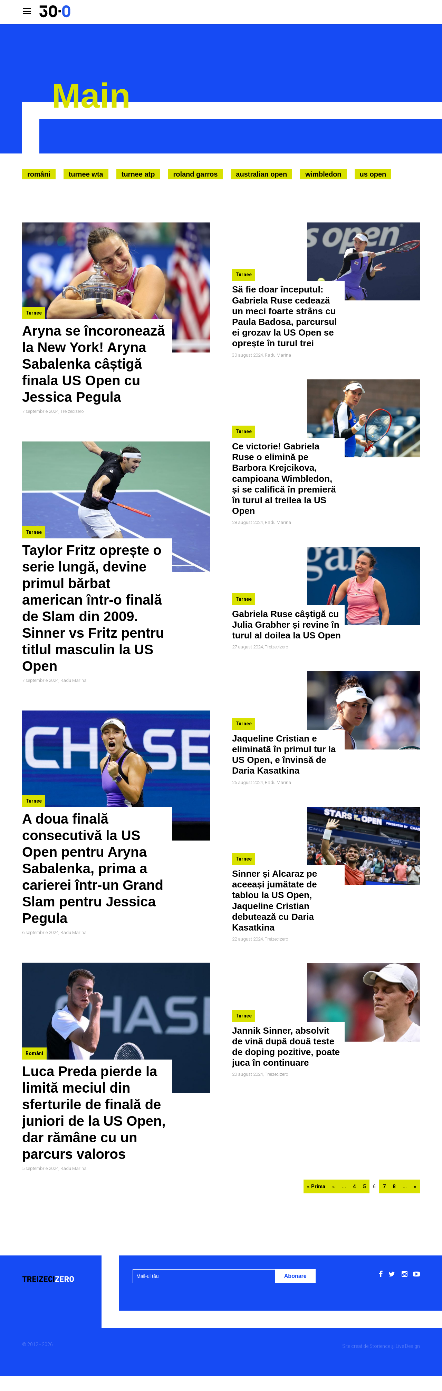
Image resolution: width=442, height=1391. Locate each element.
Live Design (408, 1346)
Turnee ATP (138, 174)
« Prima (316, 1186)
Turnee (34, 313)
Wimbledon (323, 174)
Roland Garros (195, 174)
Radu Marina (73, 680)
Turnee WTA (86, 174)
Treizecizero (72, 411)
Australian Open (261, 174)
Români (38, 174)
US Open (373, 174)
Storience (379, 1346)
